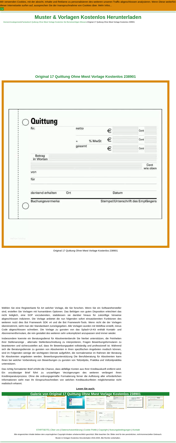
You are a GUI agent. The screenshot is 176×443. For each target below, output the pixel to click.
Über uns (55, 430)
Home (5, 22)
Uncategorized (15, 22)
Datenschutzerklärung (71, 430)
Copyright (103, 430)
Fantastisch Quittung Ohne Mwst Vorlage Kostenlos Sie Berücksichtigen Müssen (54, 22)
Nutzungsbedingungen (120, 430)
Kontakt (136, 430)
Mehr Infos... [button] (105, 5)
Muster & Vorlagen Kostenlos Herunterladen (88, 17)
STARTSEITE (42, 430)
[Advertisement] (88, 48)
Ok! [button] (2, 9)
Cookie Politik (90, 430)
